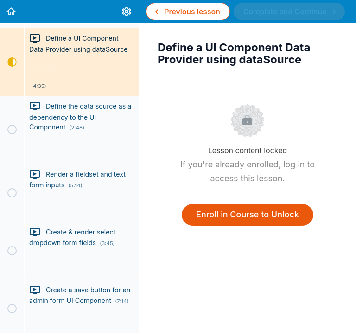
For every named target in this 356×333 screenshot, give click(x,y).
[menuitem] (127, 11)
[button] (11, 11)
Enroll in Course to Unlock (247, 214)
